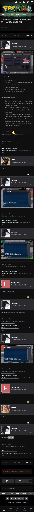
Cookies (25, 502)
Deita (13, 160)
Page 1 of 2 (17, 35)
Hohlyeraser (15, 282)
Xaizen (13, 408)
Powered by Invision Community (17, 504)
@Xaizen (10, 437)
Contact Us (18, 502)
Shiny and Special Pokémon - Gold (22, 29)
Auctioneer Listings (9, 148)
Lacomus (5, 27)
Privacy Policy (10, 502)
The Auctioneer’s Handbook (9, 150)
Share (8, 481)
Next (27, 35)
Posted (18, 46)
